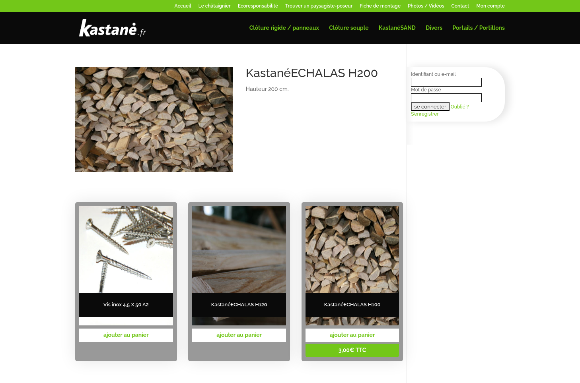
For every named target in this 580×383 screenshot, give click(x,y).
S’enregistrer (424, 114)
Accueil (183, 6)
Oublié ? (460, 107)
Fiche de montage (380, 6)
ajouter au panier (126, 335)
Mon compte (490, 6)
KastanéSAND (397, 28)
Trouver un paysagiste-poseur (318, 6)
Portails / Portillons (479, 28)
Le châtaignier (215, 6)
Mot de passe (426, 90)
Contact (460, 6)
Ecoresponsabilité (258, 6)
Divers (434, 28)
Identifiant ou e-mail (433, 74)
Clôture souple (348, 28)
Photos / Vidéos (426, 6)
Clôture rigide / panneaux (284, 28)
